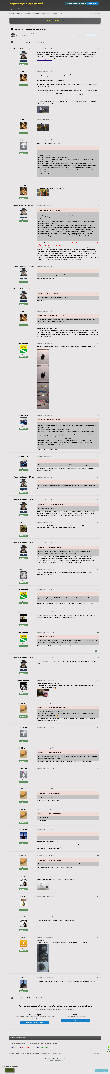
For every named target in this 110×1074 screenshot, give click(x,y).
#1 (98, 48)
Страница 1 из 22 (40, 42)
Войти (75, 1020)
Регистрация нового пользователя (34, 1022)
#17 (98, 569)
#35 (98, 977)
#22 (98, 680)
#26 (98, 768)
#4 (98, 139)
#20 (98, 632)
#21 (98, 657)
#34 (98, 937)
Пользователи (35, 1047)
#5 (98, 185)
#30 (98, 855)
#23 (98, 703)
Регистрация (92, 3)
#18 (98, 589)
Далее (28, 42)
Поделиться (79, 35)
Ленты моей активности (47, 9)
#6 (98, 205)
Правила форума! (101, 1071)
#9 (98, 311)
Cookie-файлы (60, 1058)
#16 (98, 542)
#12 (98, 456)
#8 (98, 289)
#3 (98, 119)
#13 (98, 477)
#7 (98, 266)
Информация (23, 64)
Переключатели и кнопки (33, 36)
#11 (98, 415)
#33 (98, 916)
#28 (98, 809)
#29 (98, 829)
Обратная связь (50, 1058)
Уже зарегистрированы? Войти (76, 3)
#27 (98, 788)
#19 (98, 611)
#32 (98, 896)
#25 (98, 748)
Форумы (21, 9)
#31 (98, 876)
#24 (98, 727)
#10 (98, 343)
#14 (98, 499)
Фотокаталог (31, 9)
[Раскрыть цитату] (39, 148)
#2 (98, 71)
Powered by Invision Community (55, 1062)
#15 (98, 522)
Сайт (13, 9)
